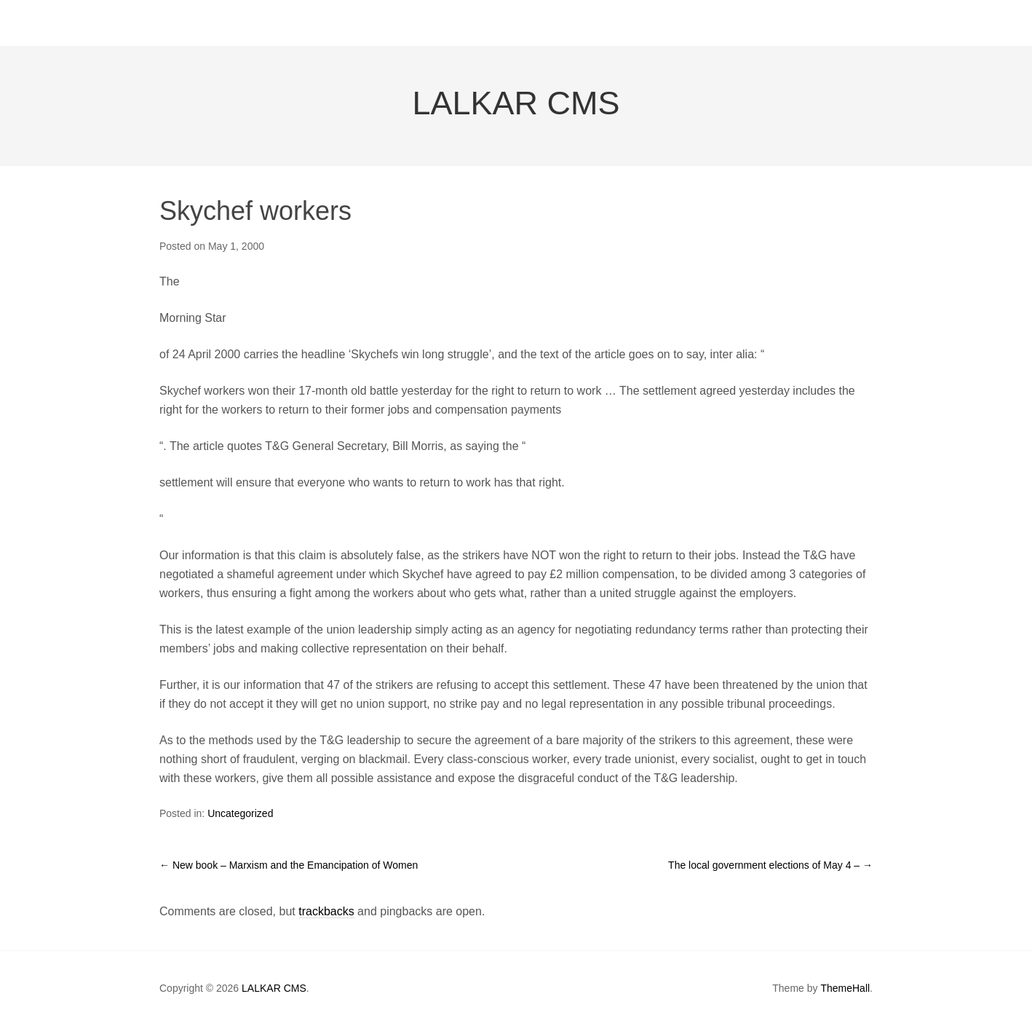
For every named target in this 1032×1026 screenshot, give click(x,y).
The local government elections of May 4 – (770, 865)
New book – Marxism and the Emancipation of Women (288, 865)
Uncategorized (240, 813)
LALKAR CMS (515, 103)
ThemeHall (845, 988)
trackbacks (326, 911)
